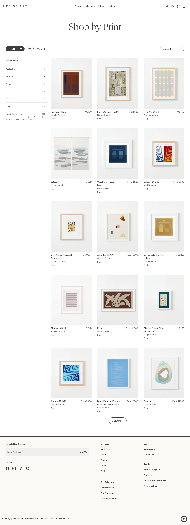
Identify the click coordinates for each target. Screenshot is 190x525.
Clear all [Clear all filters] (41, 48)
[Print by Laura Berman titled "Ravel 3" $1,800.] (164, 379)
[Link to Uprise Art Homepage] (15, 6)
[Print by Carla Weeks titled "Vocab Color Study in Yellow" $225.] (164, 234)
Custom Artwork (108, 498)
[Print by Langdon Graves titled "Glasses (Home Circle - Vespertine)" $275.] (164, 308)
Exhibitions (149, 454)
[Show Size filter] (26, 91)
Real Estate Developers (155, 480)
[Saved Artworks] (172, 6)
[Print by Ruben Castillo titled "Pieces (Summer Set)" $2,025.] (117, 90)
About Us (105, 449)
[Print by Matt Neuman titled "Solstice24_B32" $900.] (164, 160)
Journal (104, 454)
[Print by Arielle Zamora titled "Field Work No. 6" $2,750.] (164, 90)
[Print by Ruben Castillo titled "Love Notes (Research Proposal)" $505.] (71, 234)
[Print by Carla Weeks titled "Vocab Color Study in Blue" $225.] (117, 161)
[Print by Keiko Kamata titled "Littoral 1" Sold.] (71, 160)
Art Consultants (151, 485)
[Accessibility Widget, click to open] (184, 519)
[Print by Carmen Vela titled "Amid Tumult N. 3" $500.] (117, 233)
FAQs (103, 471)
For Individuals (107, 487)
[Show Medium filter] (26, 76)
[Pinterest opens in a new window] (28, 468)
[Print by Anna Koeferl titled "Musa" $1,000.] (117, 306)
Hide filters (14, 48)
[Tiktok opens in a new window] (21, 468)
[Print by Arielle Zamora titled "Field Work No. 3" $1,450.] (71, 90)
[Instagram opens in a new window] (14, 468)
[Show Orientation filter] (26, 98)
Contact (105, 460)
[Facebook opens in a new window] (7, 468)
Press (103, 465)
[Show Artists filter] (26, 83)
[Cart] (178, 6)
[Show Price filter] (26, 106)
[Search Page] (167, 6)
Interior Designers (152, 469)
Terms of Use (62, 518)
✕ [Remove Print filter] (34, 48)
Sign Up (83, 451)
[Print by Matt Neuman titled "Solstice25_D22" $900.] (71, 379)
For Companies (108, 493)
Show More (118, 420)
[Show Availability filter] (26, 68)
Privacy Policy (46, 518)
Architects (149, 475)
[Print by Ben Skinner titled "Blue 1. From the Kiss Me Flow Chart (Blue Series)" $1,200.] (117, 381)
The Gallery (149, 449)
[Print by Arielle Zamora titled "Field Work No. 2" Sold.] (71, 306)
